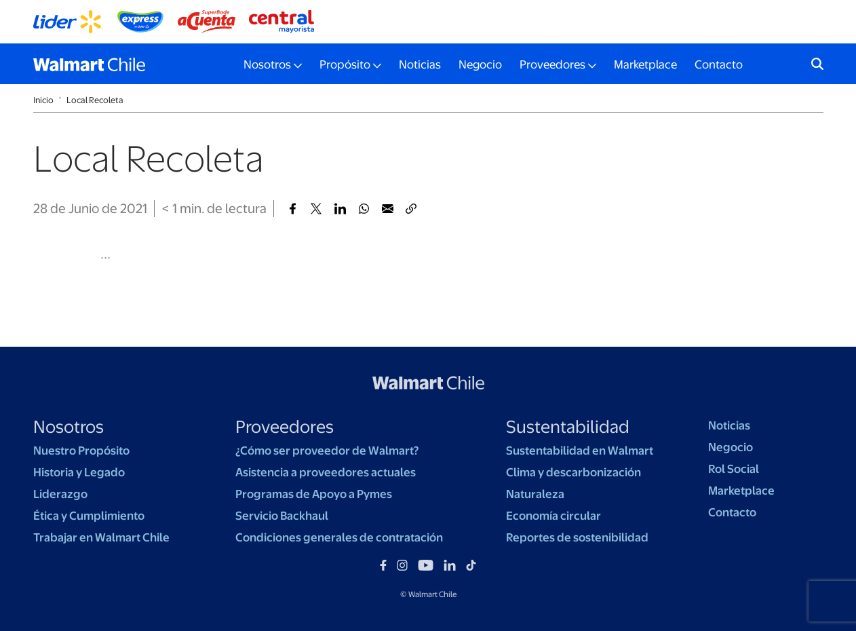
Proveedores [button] (552, 64)
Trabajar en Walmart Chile (101, 537)
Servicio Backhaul (281, 515)
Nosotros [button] (267, 64)
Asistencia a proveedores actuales (325, 472)
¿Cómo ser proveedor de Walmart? (327, 450)
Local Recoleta (94, 100)
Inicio (43, 100)
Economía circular (553, 515)
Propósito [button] (344, 64)
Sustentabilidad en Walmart (579, 450)
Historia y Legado (79, 472)
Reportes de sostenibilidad (577, 537)
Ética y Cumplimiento (88, 515)
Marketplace (645, 64)
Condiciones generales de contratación (339, 537)
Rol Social (733, 469)
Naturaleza (535, 494)
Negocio (480, 64)
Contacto (719, 64)
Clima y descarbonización (573, 472)
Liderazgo (60, 494)
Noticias (420, 64)
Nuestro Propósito (81, 450)
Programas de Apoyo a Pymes (313, 494)
